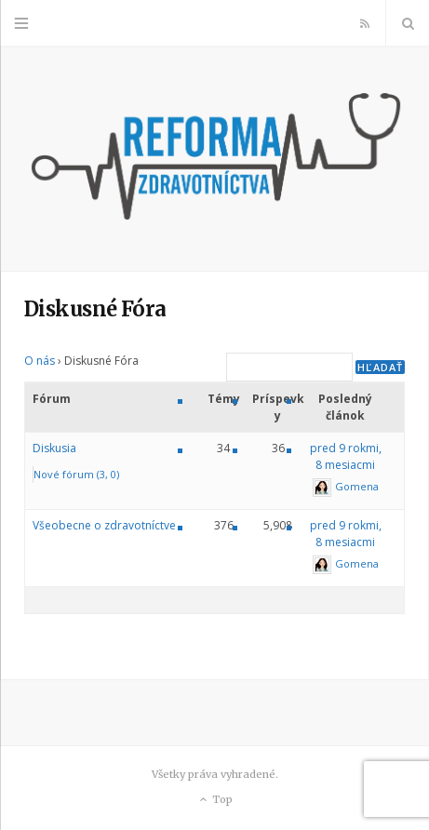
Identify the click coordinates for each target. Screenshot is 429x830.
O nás (39, 360)
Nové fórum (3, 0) (76, 474)
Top (214, 800)
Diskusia (54, 448)
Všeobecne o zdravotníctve (104, 525)
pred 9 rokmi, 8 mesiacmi (346, 456)
